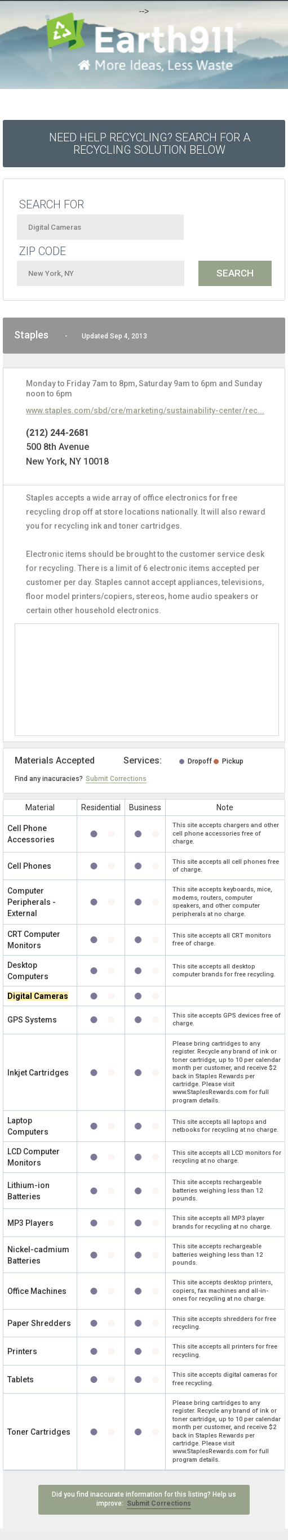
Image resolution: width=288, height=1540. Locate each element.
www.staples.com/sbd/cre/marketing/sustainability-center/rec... (145, 410)
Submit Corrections (116, 779)
